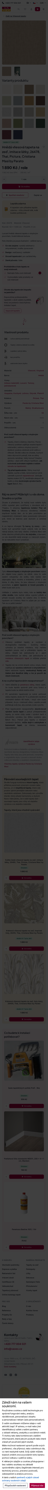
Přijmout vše (37, 1485)
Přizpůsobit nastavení (15, 1485)
